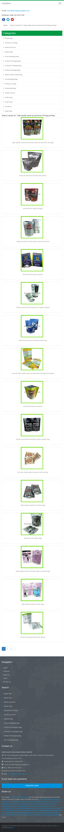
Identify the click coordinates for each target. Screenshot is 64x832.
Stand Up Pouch (10, 47)
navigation (6, 3)
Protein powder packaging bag (23, 808)
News (5, 678)
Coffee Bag (8, 97)
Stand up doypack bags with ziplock (33, 637)
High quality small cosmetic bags (33, 604)
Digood (11, 827)
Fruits (15, 804)
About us (6, 675)
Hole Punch (9, 102)
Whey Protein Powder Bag (13, 74)
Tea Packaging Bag (11, 79)
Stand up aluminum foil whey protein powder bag (33, 439)
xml (59, 826)
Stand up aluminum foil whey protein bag (33, 340)
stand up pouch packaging (19, 797)
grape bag (7, 693)
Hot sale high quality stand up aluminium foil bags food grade (33, 373)
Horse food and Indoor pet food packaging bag (42, 815)
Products (6, 671)
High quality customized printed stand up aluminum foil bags (33, 142)
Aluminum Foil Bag (11, 43)
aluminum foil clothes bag (33, 538)
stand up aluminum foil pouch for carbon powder (33, 307)
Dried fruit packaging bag (21, 806)
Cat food (8, 815)
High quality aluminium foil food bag (33, 505)
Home (5, 25)
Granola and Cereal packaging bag (36, 801)
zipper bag (7, 698)
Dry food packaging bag (47, 799)
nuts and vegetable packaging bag (29, 804)
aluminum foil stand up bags (32, 208)
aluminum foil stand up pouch (33, 274)
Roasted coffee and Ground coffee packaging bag (36, 810)
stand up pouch (9, 702)
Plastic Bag (8, 38)
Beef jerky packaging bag (39, 806)
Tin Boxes (8, 106)
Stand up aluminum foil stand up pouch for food (33, 241)
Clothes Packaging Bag (12, 70)
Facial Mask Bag (10, 88)
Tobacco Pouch (10, 93)
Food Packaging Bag (12, 56)
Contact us (7, 682)
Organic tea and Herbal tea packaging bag (19, 813)
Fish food (22, 815)
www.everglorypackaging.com (17, 774)
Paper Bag (8, 111)
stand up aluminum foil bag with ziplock (32, 175)
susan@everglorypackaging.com (18, 11)
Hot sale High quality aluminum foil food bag (33, 472)
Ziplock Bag (9, 52)
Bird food (15, 815)
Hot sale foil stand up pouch (32, 406)
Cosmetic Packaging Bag (13, 65)
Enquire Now (32, 786)
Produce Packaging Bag (13, 61)
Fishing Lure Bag (10, 84)
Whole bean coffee (11, 810)
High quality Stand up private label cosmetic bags (33, 571)
